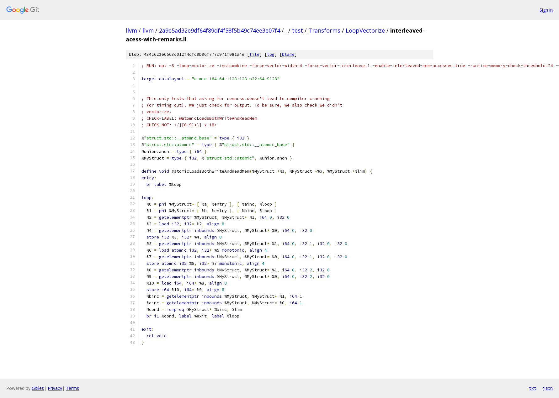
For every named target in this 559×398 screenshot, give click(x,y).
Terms (72, 388)
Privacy (55, 388)
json (548, 388)
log (270, 54)
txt (532, 388)
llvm (131, 30)
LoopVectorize (365, 30)
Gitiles (38, 388)
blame (288, 54)
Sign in (546, 10)
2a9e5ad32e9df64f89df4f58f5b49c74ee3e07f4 (219, 30)
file (254, 54)
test (297, 30)
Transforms (324, 30)
